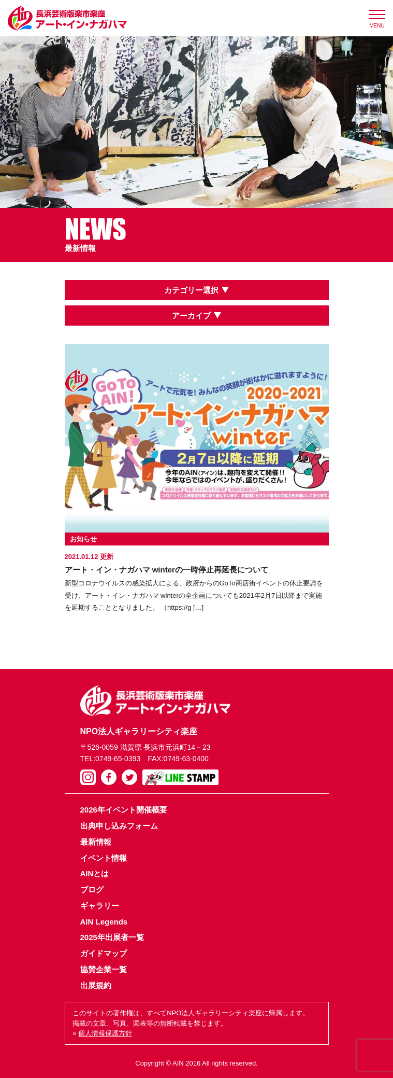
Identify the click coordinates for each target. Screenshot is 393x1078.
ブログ (92, 889)
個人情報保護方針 (105, 1033)
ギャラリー (99, 905)
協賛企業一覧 (103, 969)
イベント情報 (103, 857)
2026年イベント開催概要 (123, 809)
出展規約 (95, 985)
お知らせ (83, 539)
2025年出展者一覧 (112, 937)
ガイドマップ (103, 953)
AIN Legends (104, 921)
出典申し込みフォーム (119, 825)
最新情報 (95, 841)
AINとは (94, 873)
